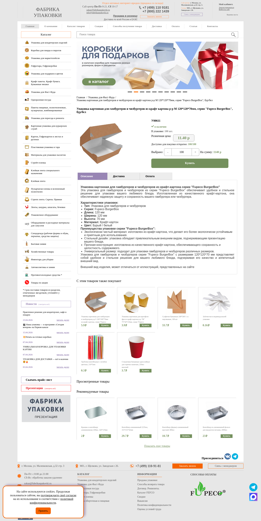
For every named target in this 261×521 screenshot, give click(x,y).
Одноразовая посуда (88, 488)
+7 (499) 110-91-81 (148, 466)
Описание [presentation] (87, 176)
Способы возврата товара (150, 484)
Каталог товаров (76, 26)
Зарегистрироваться (226, 7)
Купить (190, 163)
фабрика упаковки (48, 12)
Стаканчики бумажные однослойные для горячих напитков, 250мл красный (136, 364)
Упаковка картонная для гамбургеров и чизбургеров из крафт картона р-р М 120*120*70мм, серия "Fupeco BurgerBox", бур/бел (145, 100)
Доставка (157, 26)
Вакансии (142, 501)
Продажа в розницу (125, 15)
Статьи (193, 26)
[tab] (92, 176)
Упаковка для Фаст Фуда (101, 97)
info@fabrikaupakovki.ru (97, 12)
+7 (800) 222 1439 (155, 11)
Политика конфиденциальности (154, 505)
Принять (43, 510)
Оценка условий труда (149, 509)
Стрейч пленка (85, 496)
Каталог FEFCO (145, 492)
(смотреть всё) (44, 304)
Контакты (212, 26)
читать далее (63, 320)
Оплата (176, 26)
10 (185, 91)
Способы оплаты (203, 474)
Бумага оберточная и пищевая (93, 501)
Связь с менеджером (192, 14)
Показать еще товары (157, 445)
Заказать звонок (154, 17)
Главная (30, 26)
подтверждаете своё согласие (58, 495)
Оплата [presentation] (150, 176)
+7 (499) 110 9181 (155, 7)
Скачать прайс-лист (39, 379)
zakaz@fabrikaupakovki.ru (98, 10)
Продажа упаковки (147, 480)
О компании (50, 26)
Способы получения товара (127, 26)
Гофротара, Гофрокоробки (91, 492)
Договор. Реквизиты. (148, 488)
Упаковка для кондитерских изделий (96, 480)
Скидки (99, 26)
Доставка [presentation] (118, 176)
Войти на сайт (224, 9)
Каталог (46, 34)
